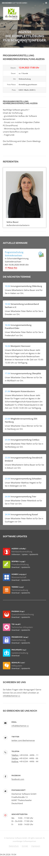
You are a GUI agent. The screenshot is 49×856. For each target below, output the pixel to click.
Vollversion (16, 554)
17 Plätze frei (11, 267)
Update (25, 554)
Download (15, 567)
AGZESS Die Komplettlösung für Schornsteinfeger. (25, 36)
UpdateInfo (33, 554)
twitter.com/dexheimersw (23, 740)
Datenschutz (14, 846)
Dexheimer (14, 3)
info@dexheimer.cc (11, 695)
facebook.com (17, 779)
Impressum (35, 846)
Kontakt (25, 846)
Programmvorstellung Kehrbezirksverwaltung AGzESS (20, 102)
